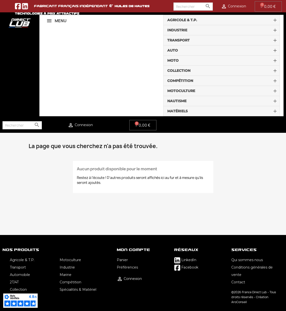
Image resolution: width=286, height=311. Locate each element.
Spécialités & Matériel (78, 289)
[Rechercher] (193, 6)
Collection (18, 289)
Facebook (186, 267)
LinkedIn (185, 260)
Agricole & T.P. (22, 260)
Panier (122, 260)
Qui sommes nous (247, 260)
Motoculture (70, 260)
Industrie (67, 267)
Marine (65, 274)
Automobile (20, 274)
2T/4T (14, 282)
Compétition (70, 282)
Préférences (127, 267)
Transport (18, 267)
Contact (238, 282)
